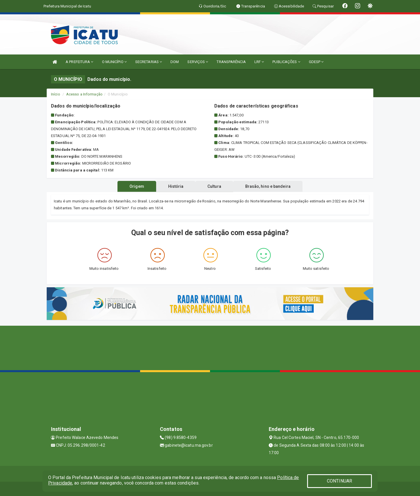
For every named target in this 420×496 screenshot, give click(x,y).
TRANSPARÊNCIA (231, 62)
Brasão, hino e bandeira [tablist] (268, 186)
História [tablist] (175, 186)
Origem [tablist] (136, 186)
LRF (259, 62)
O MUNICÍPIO (114, 62)
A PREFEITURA (79, 62)
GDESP (316, 62)
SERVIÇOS (197, 62)
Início (55, 94)
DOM (174, 62)
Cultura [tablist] (214, 186)
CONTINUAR (339, 481)
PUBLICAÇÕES (286, 62)
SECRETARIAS (148, 62)
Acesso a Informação (84, 94)
